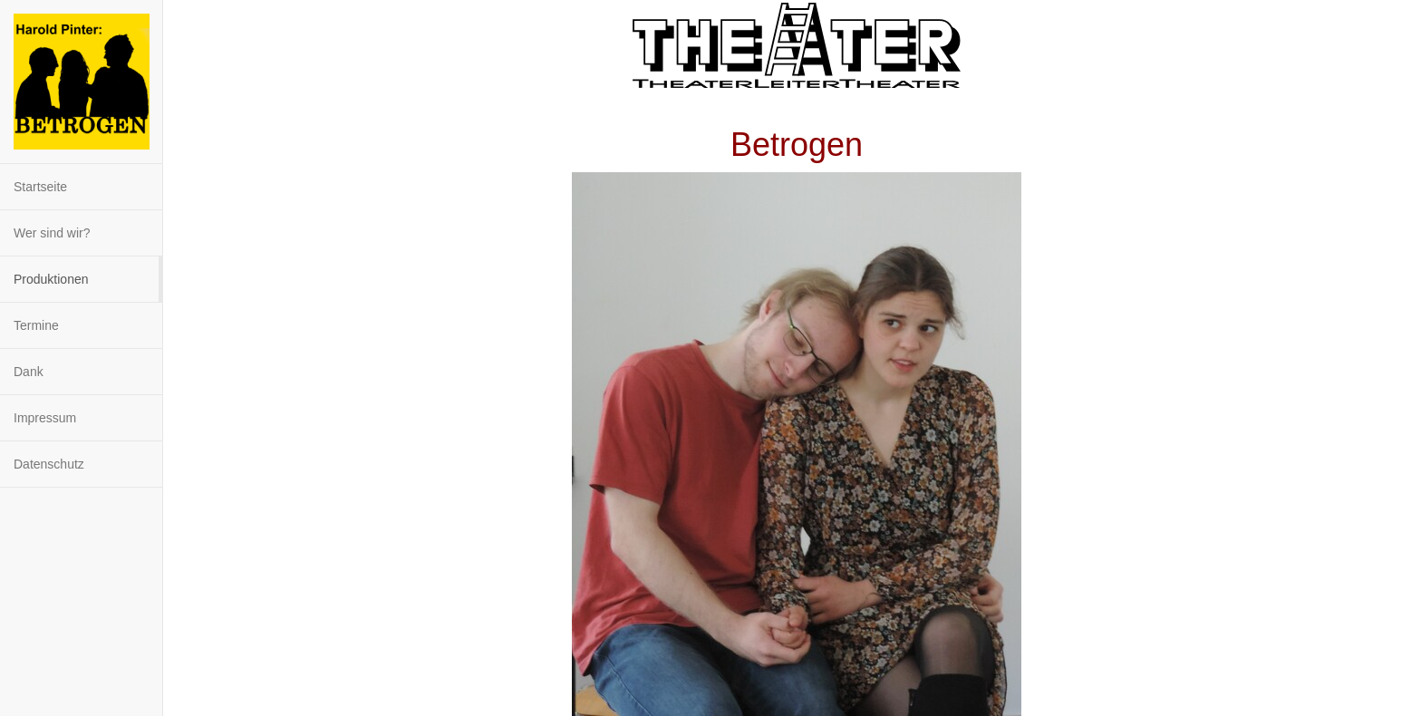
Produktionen (51, 279)
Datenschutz (49, 464)
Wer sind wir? (52, 233)
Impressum (45, 418)
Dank (29, 371)
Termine (36, 325)
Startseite (40, 186)
